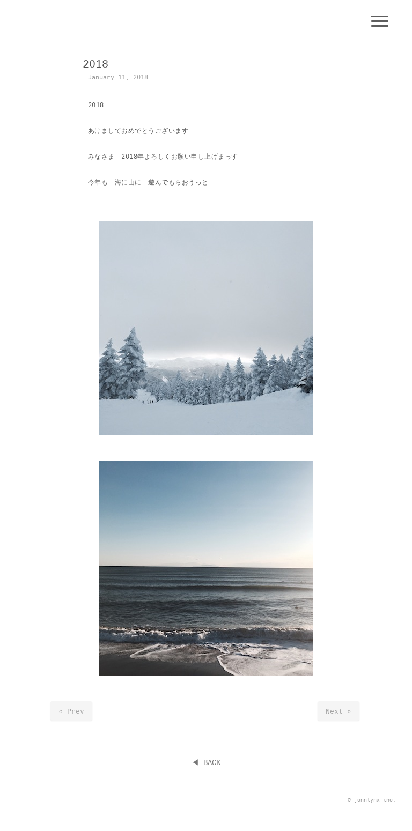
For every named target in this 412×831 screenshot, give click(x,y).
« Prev (71, 711)
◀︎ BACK (206, 762)
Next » (338, 711)
